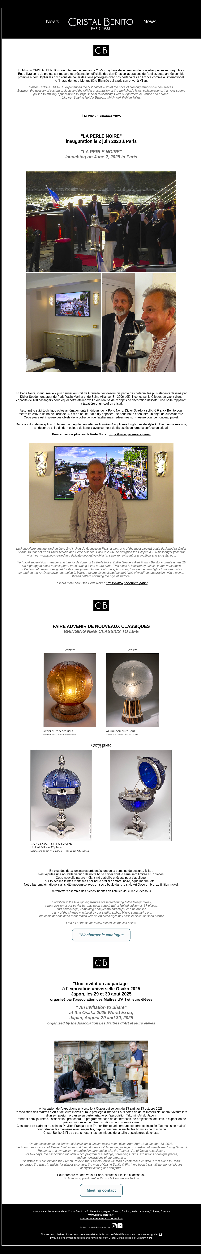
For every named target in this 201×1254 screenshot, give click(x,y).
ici (160, 1234)
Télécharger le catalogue (101, 935)
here (149, 1237)
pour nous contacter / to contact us (101, 1218)
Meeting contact (101, 1190)
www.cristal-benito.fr (101, 1214)
